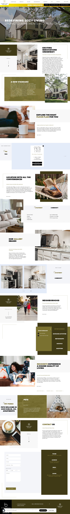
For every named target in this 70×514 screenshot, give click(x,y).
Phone (7, 461)
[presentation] (13, 485)
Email (7, 458)
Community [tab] (54, 207)
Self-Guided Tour (54, 4)
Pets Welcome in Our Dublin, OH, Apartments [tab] (9, 409)
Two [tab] (5, 154)
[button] (3, 510)
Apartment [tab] (38, 207)
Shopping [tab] (59, 348)
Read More (8, 196)
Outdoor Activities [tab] (59, 334)
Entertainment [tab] (58, 329)
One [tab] (6, 151)
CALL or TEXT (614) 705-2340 (54, 455)
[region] (30, 510)
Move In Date (8, 468)
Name (7, 455)
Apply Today (10, 488)
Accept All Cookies (43, 510)
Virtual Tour (37, 164)
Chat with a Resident (65, 4)
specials (46, 4)
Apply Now (37, 162)
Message (8, 473)
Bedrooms (8, 465)
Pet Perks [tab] (8, 404)
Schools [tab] (60, 343)
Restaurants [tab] (59, 338)
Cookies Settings (51, 510)
